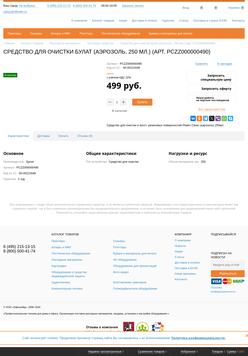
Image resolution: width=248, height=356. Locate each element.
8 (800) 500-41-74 (84, 5)
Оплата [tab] (63, 136)
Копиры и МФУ (60, 33)
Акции (123, 20)
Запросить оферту (216, 88)
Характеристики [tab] (18, 136)
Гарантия (168, 20)
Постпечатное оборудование (121, 33)
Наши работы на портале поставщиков (212, 99)
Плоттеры (86, 33)
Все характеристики (211, 109)
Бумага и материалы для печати (170, 33)
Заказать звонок (133, 5)
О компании (79, 20)
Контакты (238, 20)
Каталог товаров (103, 20)
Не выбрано (28, 5)
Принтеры (14, 33)
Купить (142, 102)
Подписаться (227, 273)
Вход (186, 7)
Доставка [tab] (43, 136)
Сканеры (36, 33)
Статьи (183, 20)
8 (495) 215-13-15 (58, 5)
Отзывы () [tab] (85, 136)
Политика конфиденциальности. (198, 338)
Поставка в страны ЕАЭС (210, 20)
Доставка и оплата (144, 20)
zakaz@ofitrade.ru (15, 11)
